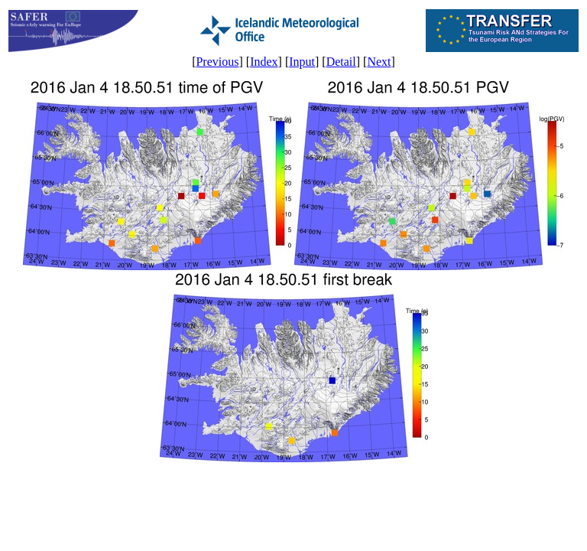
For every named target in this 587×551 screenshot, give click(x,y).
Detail (341, 61)
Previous (217, 61)
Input (302, 61)
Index (263, 61)
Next (379, 61)
